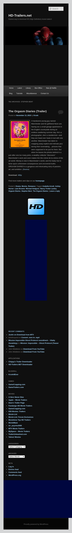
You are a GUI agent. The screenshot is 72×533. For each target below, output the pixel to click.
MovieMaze (13, 423)
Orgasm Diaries (14, 191)
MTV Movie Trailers (16, 429)
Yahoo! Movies (14, 437)
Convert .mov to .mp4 (30, 337)
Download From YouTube (33, 349)
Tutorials (19, 93)
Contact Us (45, 93)
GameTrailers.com (16, 387)
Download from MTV (25, 335)
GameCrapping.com (16, 384)
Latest (19, 88)
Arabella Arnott (48, 186)
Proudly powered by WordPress (36, 524)
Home (11, 88)
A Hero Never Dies (16, 397)
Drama (18, 186)
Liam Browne (20, 189)
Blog (10, 93)
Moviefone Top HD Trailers (19, 420)
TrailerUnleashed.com (17, 434)
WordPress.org (14, 475)
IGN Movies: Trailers (16, 411)
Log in (11, 467)
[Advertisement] (36, 65)
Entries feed (13, 469)
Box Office (38, 88)
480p (20, 175)
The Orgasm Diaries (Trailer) (27, 111)
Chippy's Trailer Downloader (20, 362)
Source (26, 169)
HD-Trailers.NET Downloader (20, 364)
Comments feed (15, 472)
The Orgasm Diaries (40, 191)
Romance (31, 186)
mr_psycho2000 (15, 426)
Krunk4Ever (13, 374)
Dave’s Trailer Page (16, 403)
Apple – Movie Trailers (17, 400)
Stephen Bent (26, 191)
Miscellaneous (31, 93)
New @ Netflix (51, 88)
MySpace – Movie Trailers (19, 431)
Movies (24, 186)
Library (28, 88)
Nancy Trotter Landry (48, 189)
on (12, 335)
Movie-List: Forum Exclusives (20, 417)
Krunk (36, 115)
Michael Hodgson (32, 189)
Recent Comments (16, 331)
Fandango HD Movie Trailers (20, 406)
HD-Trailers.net (20, 15)
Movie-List (12, 414)
